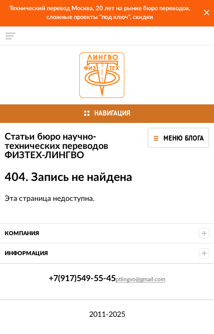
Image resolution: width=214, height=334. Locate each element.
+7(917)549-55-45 (10, 75)
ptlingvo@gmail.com (140, 279)
